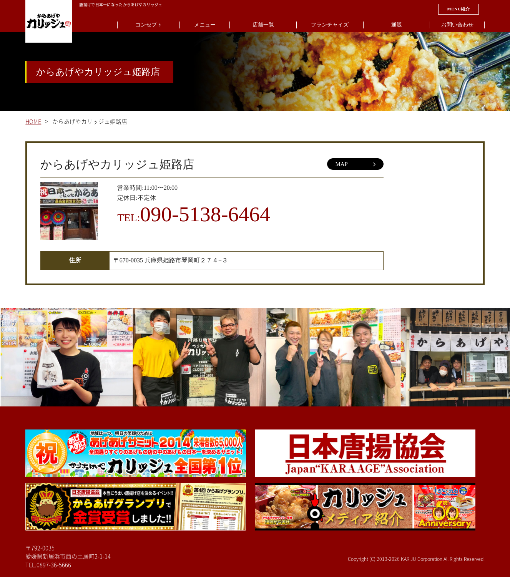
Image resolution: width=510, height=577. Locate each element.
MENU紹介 (458, 9)
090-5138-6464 (205, 214)
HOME (33, 121)
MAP (355, 164)
